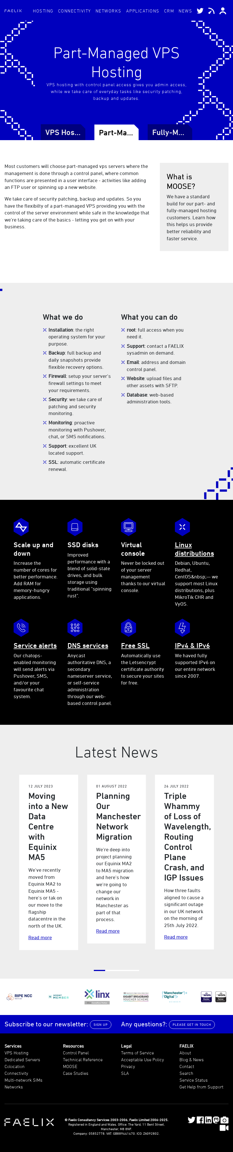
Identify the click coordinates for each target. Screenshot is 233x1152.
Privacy (128, 1066)
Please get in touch (192, 1024)
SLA (125, 1073)
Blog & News (191, 1059)
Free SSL (135, 645)
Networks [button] (109, 10)
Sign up (101, 1024)
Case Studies (75, 1073)
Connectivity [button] (74, 10)
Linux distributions (194, 549)
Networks (14, 1086)
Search (186, 1073)
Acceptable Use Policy (142, 1059)
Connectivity (16, 1073)
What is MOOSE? (181, 181)
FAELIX (186, 1045)
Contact (186, 1066)
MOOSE (70, 1066)
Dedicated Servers (22, 1059)
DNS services (87, 645)
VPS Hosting (66, 132)
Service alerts (35, 645)
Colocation (15, 1066)
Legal (126, 1045)
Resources (73, 1045)
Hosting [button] (43, 10)
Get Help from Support (201, 1086)
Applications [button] (143, 10)
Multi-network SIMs (24, 1079)
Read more (40, 937)
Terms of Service (137, 1052)
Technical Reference (83, 1059)
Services (13, 1045)
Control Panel (76, 1052)
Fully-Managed (178, 132)
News (185, 10)
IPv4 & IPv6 (192, 645)
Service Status (193, 1079)
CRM (169, 10)
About (185, 1052)
